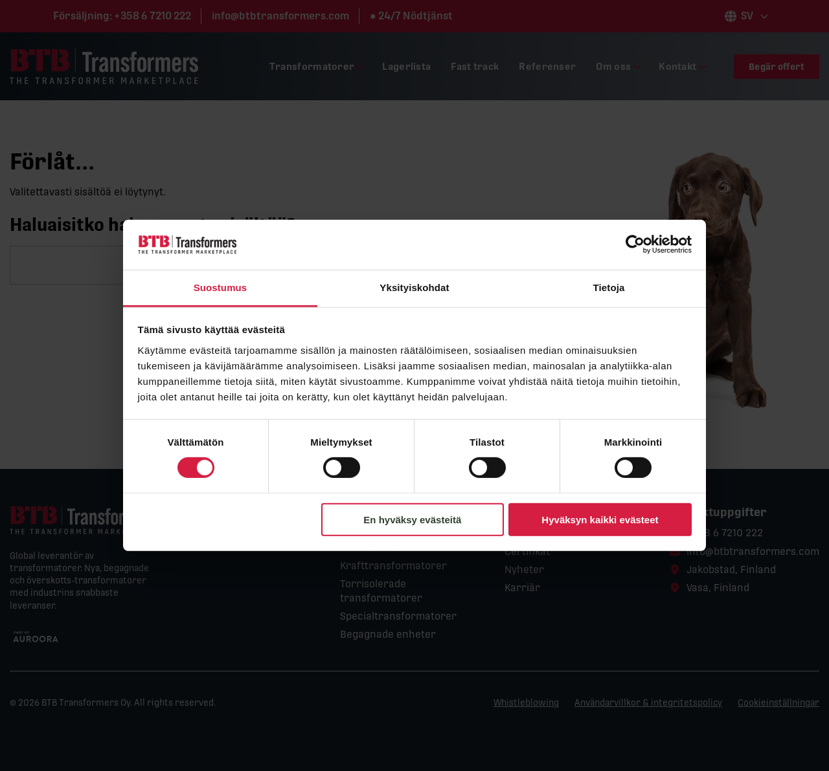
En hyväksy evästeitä (412, 519)
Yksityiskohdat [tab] (414, 287)
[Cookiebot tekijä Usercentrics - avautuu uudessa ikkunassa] (635, 244)
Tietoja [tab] (609, 287)
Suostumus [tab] (220, 287)
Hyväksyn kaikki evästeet (599, 519)
